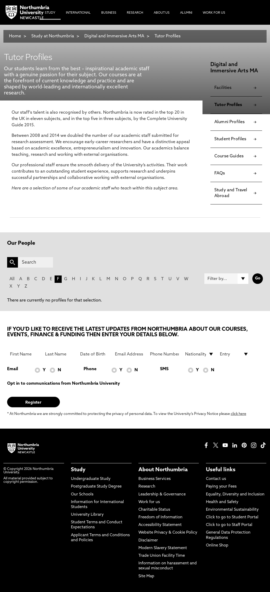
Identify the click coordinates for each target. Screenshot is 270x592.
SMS (164, 369)
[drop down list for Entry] (234, 354)
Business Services (154, 479)
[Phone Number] (164, 354)
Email (12, 369)
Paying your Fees (221, 487)
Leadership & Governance (162, 494)
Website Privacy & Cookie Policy (167, 533)
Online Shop (217, 546)
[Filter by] (226, 278)
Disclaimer (148, 541)
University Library (87, 515)
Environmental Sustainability (232, 510)
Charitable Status (154, 510)
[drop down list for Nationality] (199, 354)
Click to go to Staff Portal (229, 525)
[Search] (35, 262)
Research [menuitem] (135, 12)
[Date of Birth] (95, 354)
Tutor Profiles (168, 36)
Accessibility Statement (160, 525)
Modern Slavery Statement (162, 548)
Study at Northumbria (52, 36)
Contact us (216, 479)
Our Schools (82, 494)
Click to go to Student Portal (232, 517)
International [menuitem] (78, 12)
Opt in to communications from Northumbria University (63, 384)
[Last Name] (59, 354)
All (12, 279)
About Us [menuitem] (162, 12)
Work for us (149, 502)
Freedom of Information (160, 517)
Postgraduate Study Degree (96, 487)
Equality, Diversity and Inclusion (235, 494)
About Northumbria (163, 470)
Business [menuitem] (108, 12)
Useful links (220, 470)
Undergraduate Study (90, 479)
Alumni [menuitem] (186, 12)
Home (15, 36)
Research (146, 487)
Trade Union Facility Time (161, 556)
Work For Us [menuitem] (214, 12)
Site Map (146, 576)
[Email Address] (129, 354)
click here (238, 414)
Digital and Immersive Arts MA (114, 36)
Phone (90, 369)
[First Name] (24, 354)
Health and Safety (222, 502)
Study (78, 470)
